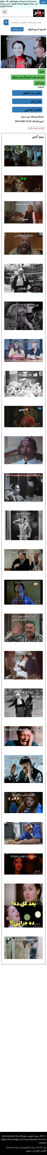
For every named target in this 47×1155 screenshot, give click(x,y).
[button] (39, 83)
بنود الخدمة (41, 1147)
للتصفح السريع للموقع (37, 29)
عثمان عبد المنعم (32, 93)
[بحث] (6, 22)
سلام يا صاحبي (33, 109)
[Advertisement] (23, 1048)
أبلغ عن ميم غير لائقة (36, 128)
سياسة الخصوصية (28, 1147)
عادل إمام (36, 101)
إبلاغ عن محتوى (32, 1151)
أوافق (43, 2)
